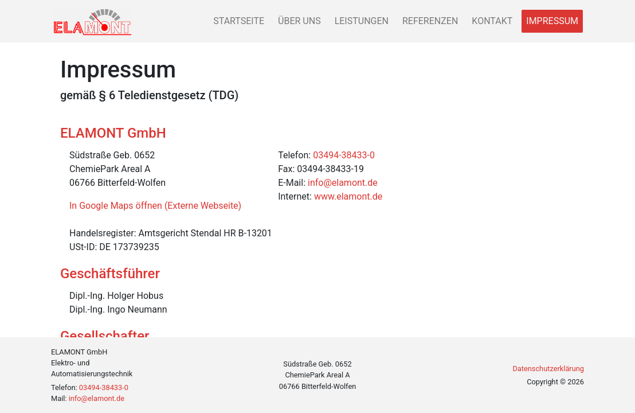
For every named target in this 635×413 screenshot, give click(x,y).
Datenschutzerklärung (548, 368)
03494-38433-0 (344, 155)
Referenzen (430, 20)
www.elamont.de (348, 196)
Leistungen (362, 20)
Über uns (299, 20)
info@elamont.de (343, 182)
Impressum (552, 20)
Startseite (238, 20)
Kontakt (492, 20)
